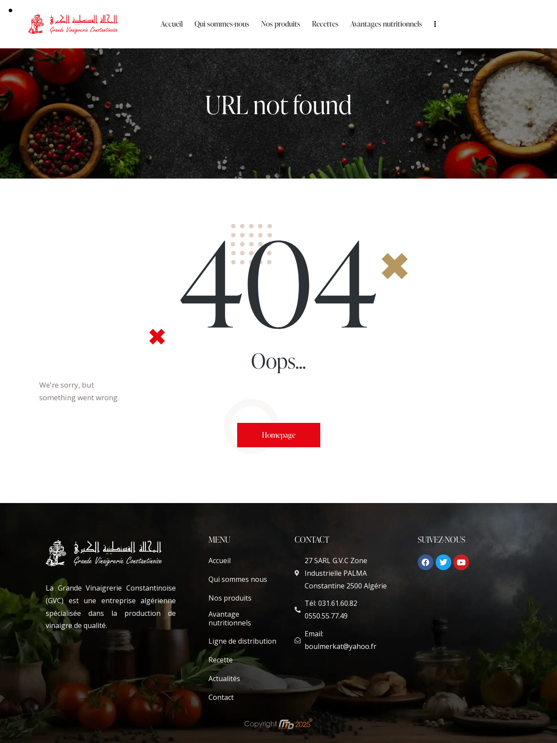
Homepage (278, 435)
